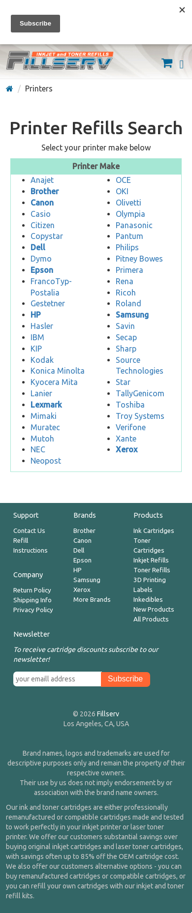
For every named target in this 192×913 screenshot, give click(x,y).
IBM (37, 337)
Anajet (42, 180)
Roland (128, 303)
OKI (122, 191)
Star (123, 382)
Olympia (130, 213)
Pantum (129, 236)
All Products (151, 619)
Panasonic (134, 225)
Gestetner (48, 303)
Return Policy (32, 590)
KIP (36, 348)
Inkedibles (148, 599)
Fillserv (108, 714)
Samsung (86, 580)
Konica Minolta (58, 370)
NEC (38, 449)
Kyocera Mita (54, 382)
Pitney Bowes (139, 258)
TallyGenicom (140, 393)
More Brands (92, 599)
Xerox (82, 589)
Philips (127, 247)
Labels (143, 589)
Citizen (43, 225)
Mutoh (42, 438)
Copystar (47, 236)
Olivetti (128, 202)
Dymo (41, 258)
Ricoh (126, 292)
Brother (84, 530)
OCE (123, 180)
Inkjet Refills (151, 560)
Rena (124, 281)
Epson (82, 560)
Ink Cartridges (153, 530)
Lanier (41, 393)
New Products (153, 609)
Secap (126, 337)
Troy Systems (140, 416)
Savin (125, 326)
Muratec (45, 427)
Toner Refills (151, 570)
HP (77, 570)
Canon (82, 540)
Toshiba (130, 404)
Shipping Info (32, 600)
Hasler (42, 326)
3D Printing (149, 580)
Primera (129, 269)
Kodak (42, 359)
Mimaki (44, 416)
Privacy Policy (33, 610)
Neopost (46, 460)
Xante (126, 438)
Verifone (131, 427)
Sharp (126, 348)
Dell (78, 550)
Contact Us (29, 530)
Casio (41, 213)
